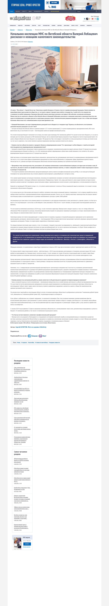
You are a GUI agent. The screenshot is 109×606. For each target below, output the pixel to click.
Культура (34, 25)
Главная (12, 30)
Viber (42, 336)
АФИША (30, 11)
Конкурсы (82, 25)
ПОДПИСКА (18, 11)
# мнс (19, 342)
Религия (53, 25)
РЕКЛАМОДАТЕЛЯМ (38, 11)
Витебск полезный (55, 11)
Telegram (32, 336)
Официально (13, 25)
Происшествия (46, 25)
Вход (92, 16)
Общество (20, 25)
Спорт (39, 25)
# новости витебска (41, 342)
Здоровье (59, 25)
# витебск (31, 342)
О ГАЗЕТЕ (24, 11)
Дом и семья (66, 25)
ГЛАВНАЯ (11, 11)
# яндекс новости (54, 342)
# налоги (24, 342)
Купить (27, 544)
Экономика (27, 25)
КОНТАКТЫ (46, 11)
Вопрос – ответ (74, 25)
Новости (20, 30)
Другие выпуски (26, 547)
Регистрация (96, 16)
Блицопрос (89, 25)
